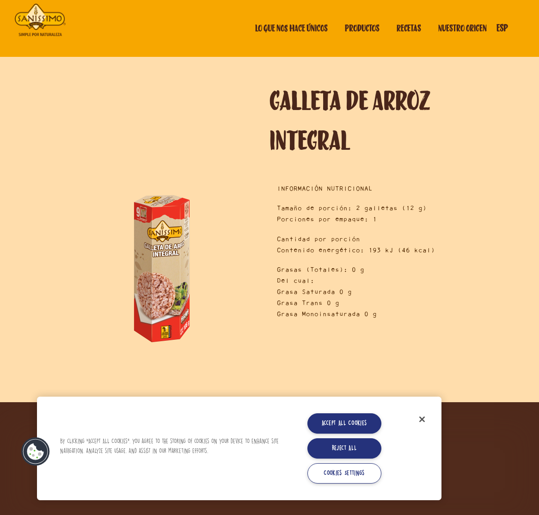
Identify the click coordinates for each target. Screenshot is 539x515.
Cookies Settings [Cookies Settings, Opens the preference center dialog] (344, 473)
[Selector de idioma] (509, 28)
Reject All (344, 448)
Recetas (409, 28)
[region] (239, 448)
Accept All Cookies (344, 423)
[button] (35, 451)
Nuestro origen (462, 28)
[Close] (422, 419)
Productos (362, 28)
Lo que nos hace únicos (291, 28)
